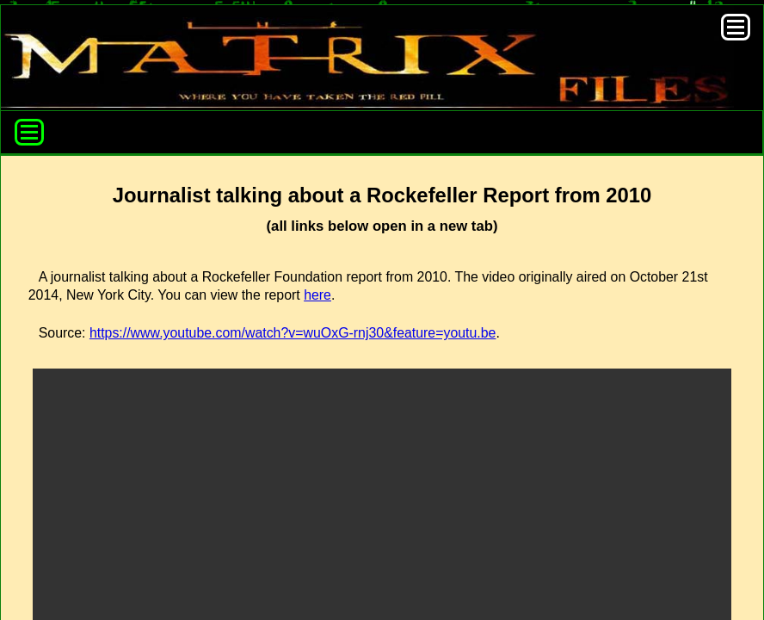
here (317, 295)
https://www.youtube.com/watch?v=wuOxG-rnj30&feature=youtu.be (292, 333)
